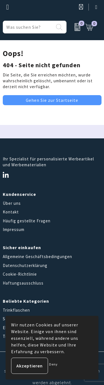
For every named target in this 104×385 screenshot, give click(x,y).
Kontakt (11, 212)
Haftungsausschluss (23, 283)
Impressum (13, 229)
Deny (53, 364)
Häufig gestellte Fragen (26, 220)
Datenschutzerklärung (25, 265)
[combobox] (28, 27)
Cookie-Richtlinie (20, 274)
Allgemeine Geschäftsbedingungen (37, 256)
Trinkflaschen (16, 310)
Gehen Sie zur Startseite (52, 100)
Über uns (12, 203)
